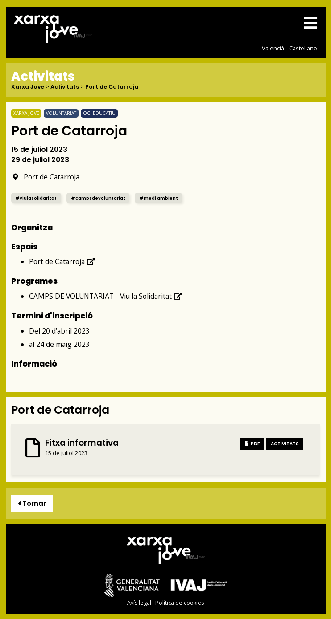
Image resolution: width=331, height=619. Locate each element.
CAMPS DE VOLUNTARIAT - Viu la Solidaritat (105, 296)
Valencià (273, 48)
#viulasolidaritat (36, 198)
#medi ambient (158, 198)
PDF (252, 443)
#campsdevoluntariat (98, 198)
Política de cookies (179, 603)
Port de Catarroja (111, 87)
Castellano (303, 48)
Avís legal (139, 603)
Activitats (64, 87)
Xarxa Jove (27, 87)
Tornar (32, 503)
